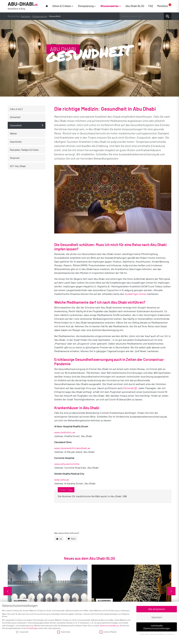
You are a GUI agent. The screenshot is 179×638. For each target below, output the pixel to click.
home (46, 6)
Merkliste (164, 6)
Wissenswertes (109, 6)
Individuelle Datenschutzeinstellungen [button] (156, 627)
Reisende (128, 388)
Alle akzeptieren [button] (156, 609)
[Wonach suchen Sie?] (142, 16)
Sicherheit (15, 117)
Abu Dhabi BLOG (134, 6)
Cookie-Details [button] (144, 634)
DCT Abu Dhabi (18, 166)
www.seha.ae (61, 479)
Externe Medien (108, 632)
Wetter (13, 133)
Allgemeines (20, 600)
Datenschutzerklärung (109, 625)
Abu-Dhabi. (23, 6)
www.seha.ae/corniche (67, 463)
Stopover (15, 157)
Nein (73, 538)
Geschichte (16, 141)
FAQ (150, 6)
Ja (60, 538)
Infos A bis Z (16, 109)
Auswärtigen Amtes (135, 293)
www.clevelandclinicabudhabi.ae (72, 448)
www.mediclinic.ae (64, 432)
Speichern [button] (156, 617)
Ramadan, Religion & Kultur (24, 149)
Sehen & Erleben (61, 6)
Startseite (25, 16)
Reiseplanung (86, 6)
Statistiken (63, 632)
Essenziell (22, 632)
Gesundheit (16, 125)
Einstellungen (32, 628)
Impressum (170, 634)
